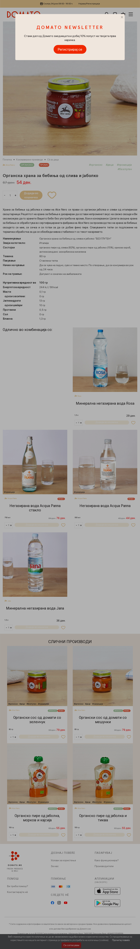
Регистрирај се (70, 49)
